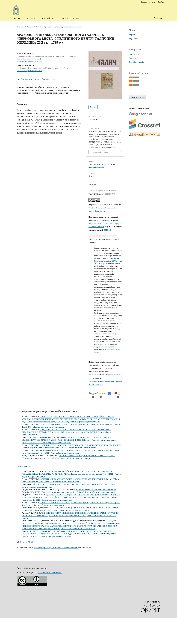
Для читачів (134, 54)
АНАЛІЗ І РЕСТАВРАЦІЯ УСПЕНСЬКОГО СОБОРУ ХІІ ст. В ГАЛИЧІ (81, 507)
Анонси (76, 18)
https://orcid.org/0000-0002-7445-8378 (29, 61)
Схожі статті (24, 466)
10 (32, 542)
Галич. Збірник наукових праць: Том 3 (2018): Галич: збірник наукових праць (63, 421)
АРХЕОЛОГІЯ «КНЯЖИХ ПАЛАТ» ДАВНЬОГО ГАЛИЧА (64, 424)
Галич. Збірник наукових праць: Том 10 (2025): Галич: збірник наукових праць (68, 456)
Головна (20, 27)
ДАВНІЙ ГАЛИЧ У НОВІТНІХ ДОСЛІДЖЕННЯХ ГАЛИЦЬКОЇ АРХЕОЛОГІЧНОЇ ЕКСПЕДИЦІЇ (80, 445)
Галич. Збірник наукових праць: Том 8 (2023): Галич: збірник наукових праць (78, 492)
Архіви (65, 18)
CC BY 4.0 (107, 230)
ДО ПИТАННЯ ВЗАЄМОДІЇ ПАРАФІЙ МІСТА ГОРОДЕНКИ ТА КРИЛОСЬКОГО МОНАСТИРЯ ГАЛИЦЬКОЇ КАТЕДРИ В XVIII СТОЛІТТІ (67, 472)
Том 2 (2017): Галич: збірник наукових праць (55, 27)
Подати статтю (137, 97)
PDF (94, 107)
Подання (30, 18)
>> (36, 542)
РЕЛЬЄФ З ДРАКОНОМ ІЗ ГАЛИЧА (55, 484)
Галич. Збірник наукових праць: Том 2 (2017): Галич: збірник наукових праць (70, 509)
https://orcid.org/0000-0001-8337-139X (29, 71)
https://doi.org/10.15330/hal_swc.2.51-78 (38, 79)
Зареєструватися (148, 2)
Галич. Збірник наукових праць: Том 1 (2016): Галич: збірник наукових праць (59, 447)
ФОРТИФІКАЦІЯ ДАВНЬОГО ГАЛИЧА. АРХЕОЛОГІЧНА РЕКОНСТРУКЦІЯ (72, 450)
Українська (134, 38)
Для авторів (134, 58)
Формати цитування (99, 152)
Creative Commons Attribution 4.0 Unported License (108, 261)
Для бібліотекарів (136, 62)
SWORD (102, 375)
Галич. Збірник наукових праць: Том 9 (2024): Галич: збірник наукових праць (71, 451)
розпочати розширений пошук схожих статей (56, 547)
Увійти (161, 2)
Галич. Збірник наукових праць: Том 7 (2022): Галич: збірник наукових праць (69, 441)
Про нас (17, 18)
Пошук (158, 18)
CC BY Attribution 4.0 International (50, 573)
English (132, 34)
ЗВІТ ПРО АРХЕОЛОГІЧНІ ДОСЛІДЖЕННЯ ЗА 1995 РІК (83, 455)
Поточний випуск (49, 18)
